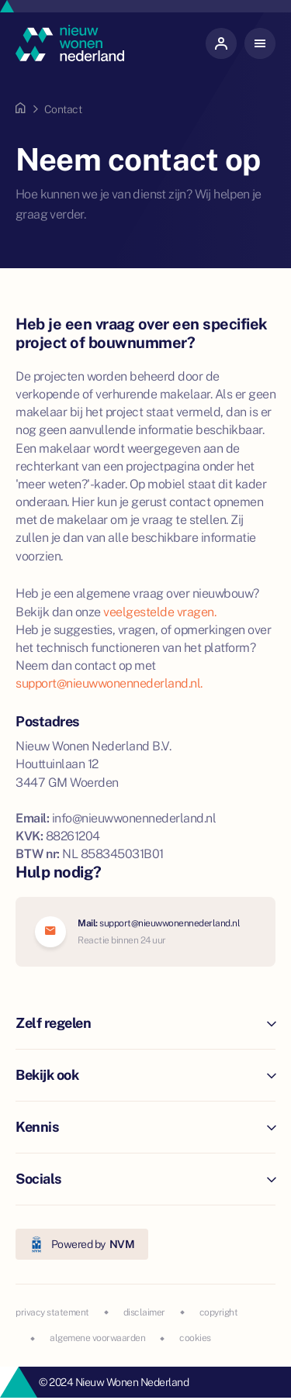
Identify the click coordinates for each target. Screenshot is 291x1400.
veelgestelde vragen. (159, 612)
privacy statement (52, 1312)
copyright (218, 1312)
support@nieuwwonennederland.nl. (109, 683)
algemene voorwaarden (97, 1338)
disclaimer (144, 1312)
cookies (195, 1338)
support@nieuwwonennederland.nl (169, 923)
